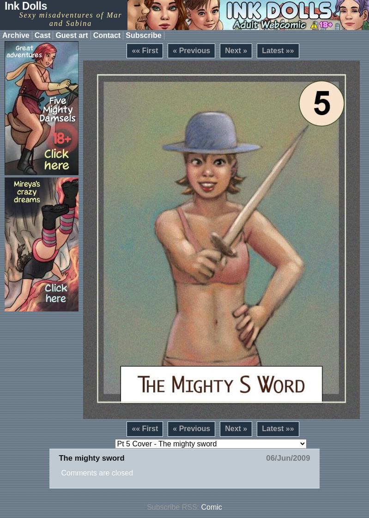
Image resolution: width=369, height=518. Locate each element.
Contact (107, 35)
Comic (211, 507)
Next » (236, 51)
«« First (145, 51)
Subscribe (143, 35)
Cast (43, 35)
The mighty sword (91, 458)
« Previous (191, 51)
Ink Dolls (26, 6)
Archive (16, 35)
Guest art (71, 35)
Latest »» (278, 51)
